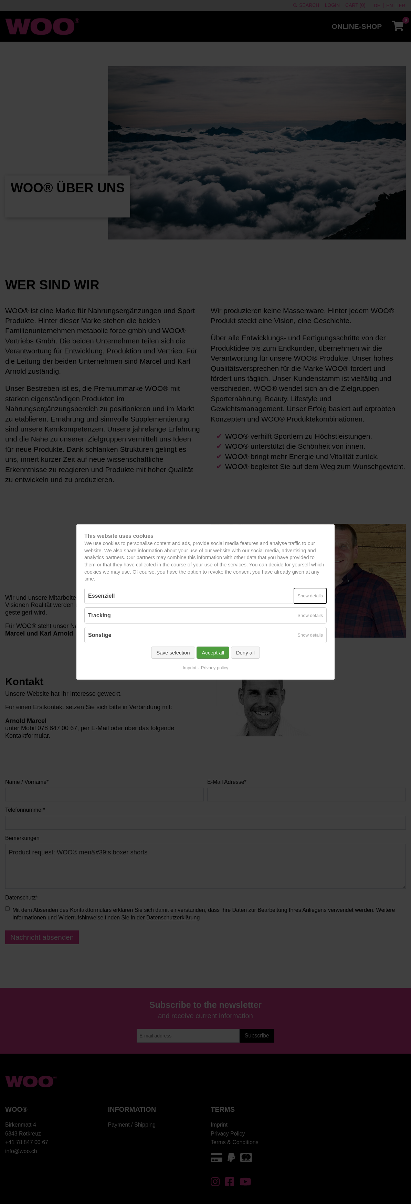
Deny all (245, 653)
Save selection (173, 653)
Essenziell (101, 596)
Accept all (213, 653)
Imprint (190, 667)
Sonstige (100, 635)
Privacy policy (214, 667)
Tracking (99, 615)
